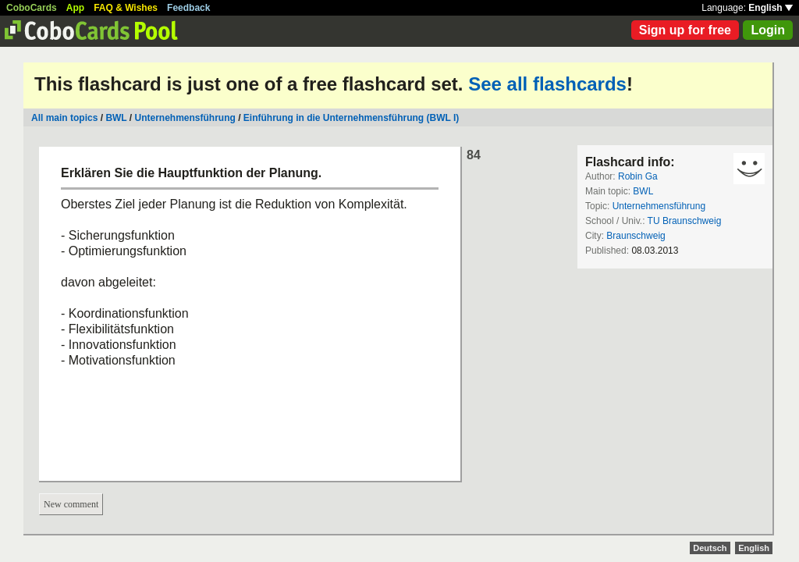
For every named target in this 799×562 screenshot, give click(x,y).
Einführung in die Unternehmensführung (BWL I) (351, 117)
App (75, 7)
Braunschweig (635, 235)
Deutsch (709, 548)
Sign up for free (685, 30)
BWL (115, 117)
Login (768, 30)
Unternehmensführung (185, 117)
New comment (71, 504)
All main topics (64, 117)
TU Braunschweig (685, 220)
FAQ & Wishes (126, 7)
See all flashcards (547, 83)
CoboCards (31, 7)
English (770, 7)
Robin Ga (638, 176)
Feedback (188, 7)
